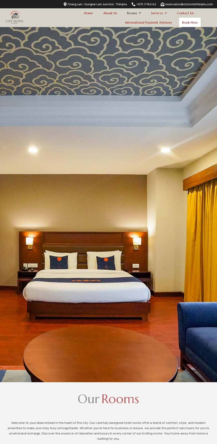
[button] (134, 13)
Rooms (134, 13)
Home (88, 13)
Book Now (188, 22)
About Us (110, 13)
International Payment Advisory (146, 22)
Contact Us (185, 13)
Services (159, 13)
